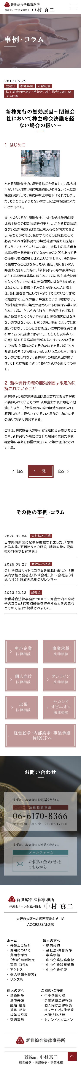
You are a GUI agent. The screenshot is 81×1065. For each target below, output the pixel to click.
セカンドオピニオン (58, 1019)
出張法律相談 (54, 1015)
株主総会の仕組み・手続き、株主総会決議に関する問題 (38, 93)
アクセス (16, 969)
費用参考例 (19, 955)
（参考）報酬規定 (22, 960)
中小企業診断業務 (60, 965)
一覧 (42, 471)
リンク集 (16, 979)
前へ (20, 471)
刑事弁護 (17, 1000)
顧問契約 (53, 945)
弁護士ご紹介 (20, 945)
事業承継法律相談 (58, 1000)
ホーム (12, 940)
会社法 (11, 86)
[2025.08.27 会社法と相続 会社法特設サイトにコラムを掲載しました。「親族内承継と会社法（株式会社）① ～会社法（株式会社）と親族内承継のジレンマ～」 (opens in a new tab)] (40, 571)
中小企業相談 (56, 969)
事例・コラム (19, 965)
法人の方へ (51, 940)
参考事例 (26, 86)
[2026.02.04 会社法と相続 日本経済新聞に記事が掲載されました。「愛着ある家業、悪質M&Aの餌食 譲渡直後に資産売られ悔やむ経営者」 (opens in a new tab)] (40, 543)
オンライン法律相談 (59, 1010)
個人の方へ (16, 990)
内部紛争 (44, 86)
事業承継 (53, 955)
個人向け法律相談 (58, 1005)
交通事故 (17, 1019)
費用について (20, 950)
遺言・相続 (18, 1010)
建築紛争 (17, 995)
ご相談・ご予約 (52, 990)
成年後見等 (19, 1015)
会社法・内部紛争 (59, 950)
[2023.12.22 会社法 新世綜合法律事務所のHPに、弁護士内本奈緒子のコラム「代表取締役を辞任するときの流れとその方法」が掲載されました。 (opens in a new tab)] (40, 599)
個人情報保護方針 (24, 974)
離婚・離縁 (18, 1005)
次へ (61, 471)
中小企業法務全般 (60, 960)
